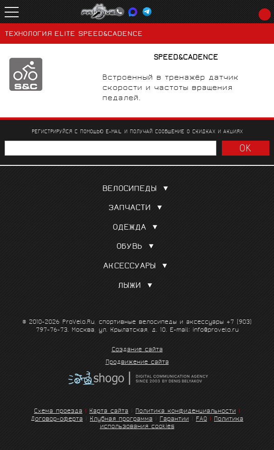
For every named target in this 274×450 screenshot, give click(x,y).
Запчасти (137, 208)
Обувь (137, 247)
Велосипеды (137, 189)
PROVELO (103, 11)
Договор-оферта (57, 419)
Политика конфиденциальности (185, 412)
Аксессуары (137, 267)
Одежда (137, 228)
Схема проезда (58, 412)
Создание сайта (137, 350)
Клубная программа (121, 419)
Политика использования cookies (172, 423)
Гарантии (174, 419)
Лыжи (137, 286)
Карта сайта (108, 412)
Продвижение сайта (137, 363)
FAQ (201, 419)
